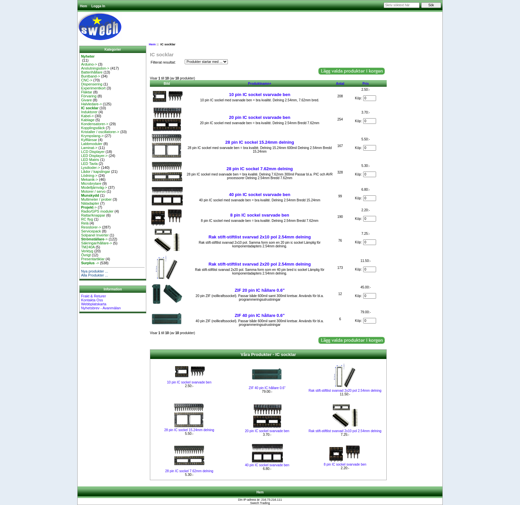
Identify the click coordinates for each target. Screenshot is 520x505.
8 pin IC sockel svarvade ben (259, 215)
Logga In (98, 6)
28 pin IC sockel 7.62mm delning (260, 168)
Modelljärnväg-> (94, 187)
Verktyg (87, 251)
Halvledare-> (91, 104)
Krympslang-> (92, 136)
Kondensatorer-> (94, 124)
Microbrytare (91, 183)
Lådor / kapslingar (95, 172)
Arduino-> (89, 64)
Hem (83, 6)
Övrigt (86, 255)
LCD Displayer (92, 152)
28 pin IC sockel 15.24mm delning (259, 142)
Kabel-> (87, 116)
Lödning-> (89, 175)
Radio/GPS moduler (97, 211)
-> (89, 207)
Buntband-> (90, 76)
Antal (340, 83)
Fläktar (86, 92)
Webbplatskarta (93, 304)
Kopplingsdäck (93, 128)
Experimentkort (93, 88)
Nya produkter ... (94, 271)
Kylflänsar (89, 140)
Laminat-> (89, 148)
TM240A (88, 247)
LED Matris (90, 160)
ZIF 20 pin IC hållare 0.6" (260, 290)
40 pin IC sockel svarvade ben (260, 194)
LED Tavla (89, 164)
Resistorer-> (91, 227)
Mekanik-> (89, 179)
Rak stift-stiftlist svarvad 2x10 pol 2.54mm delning (260, 236)
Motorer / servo (93, 191)
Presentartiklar (92, 259)
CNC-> (86, 80)
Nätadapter (90, 203)
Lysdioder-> (90, 168)
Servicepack (91, 231)
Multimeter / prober (96, 199)
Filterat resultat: (163, 62)
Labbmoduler (91, 144)
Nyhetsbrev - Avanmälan (101, 308)
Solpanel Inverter (94, 235)
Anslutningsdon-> (95, 68)
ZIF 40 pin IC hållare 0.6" (260, 315)
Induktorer (89, 112)
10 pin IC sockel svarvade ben (260, 94)
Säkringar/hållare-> (96, 243)
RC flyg (87, 219)
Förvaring (88, 96)
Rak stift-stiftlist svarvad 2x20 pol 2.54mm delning (260, 264)
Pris (365, 83)
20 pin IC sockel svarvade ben (260, 117)
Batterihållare (91, 72)
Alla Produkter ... (94, 275)
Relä (85, 223)
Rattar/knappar (93, 215)
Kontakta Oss (92, 300)
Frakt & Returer (93, 296)
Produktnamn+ (259, 83)
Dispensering (91, 84)
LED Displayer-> (94, 156)
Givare (86, 100)
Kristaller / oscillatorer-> (100, 132)
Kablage (87, 120)
